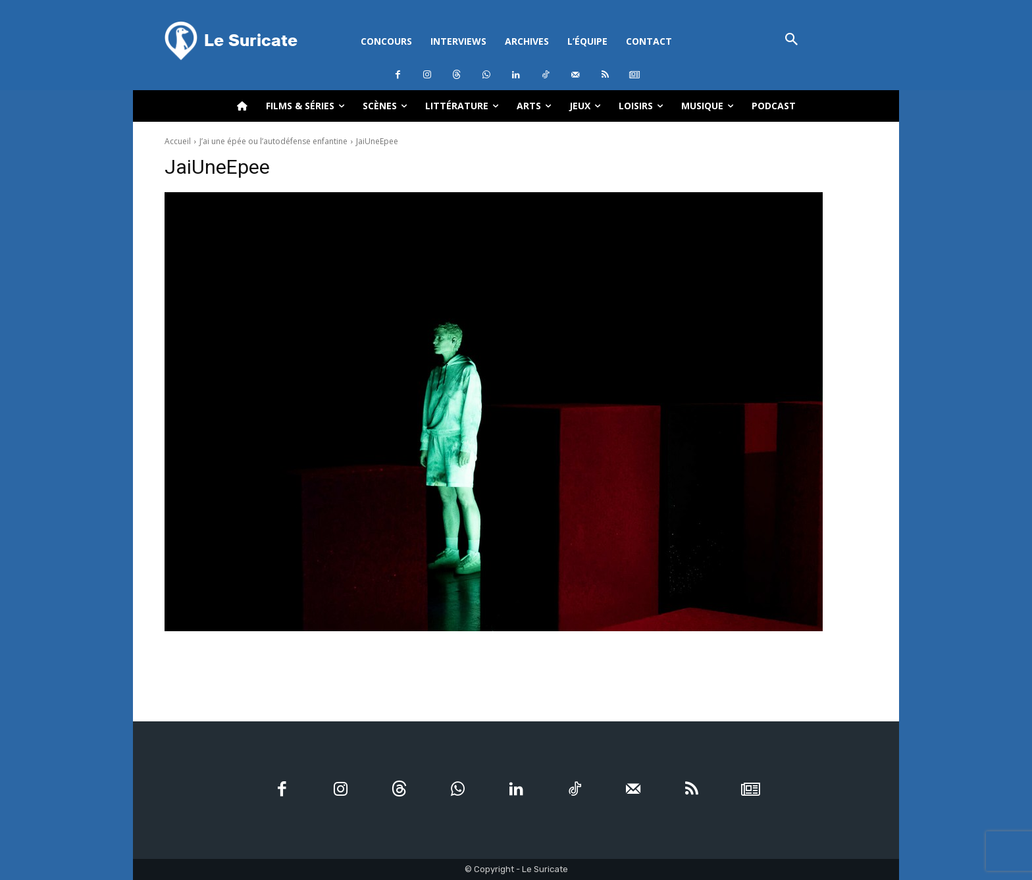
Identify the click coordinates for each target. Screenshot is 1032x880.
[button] (791, 40)
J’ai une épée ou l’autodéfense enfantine (273, 141)
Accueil (178, 141)
